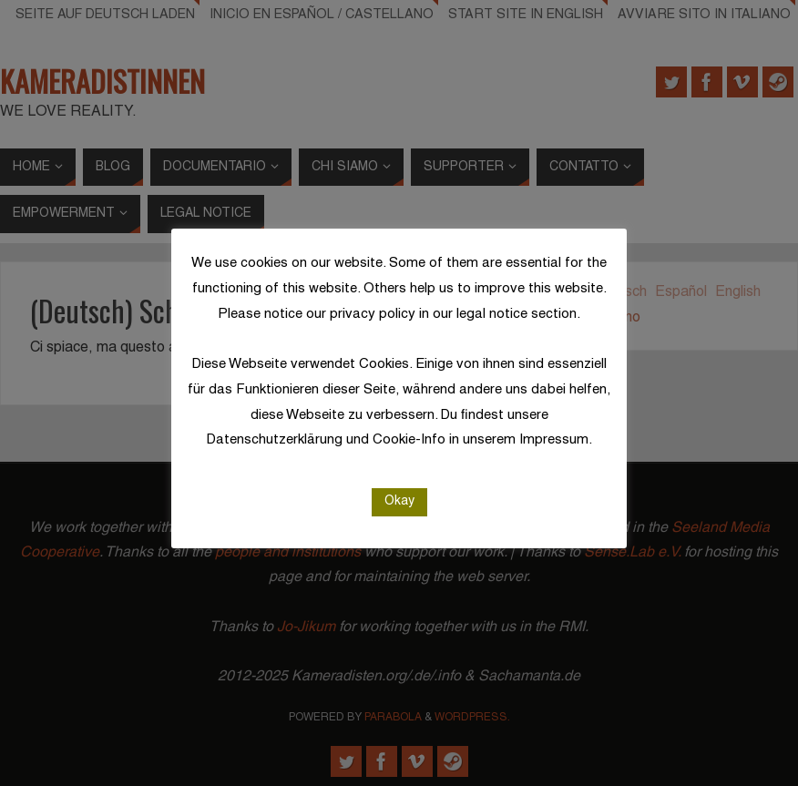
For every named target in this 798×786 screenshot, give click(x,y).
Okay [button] (399, 501)
